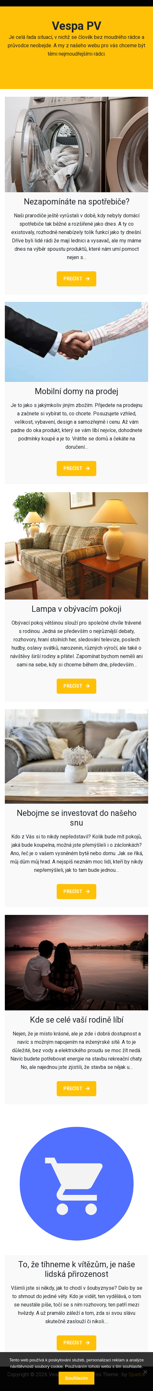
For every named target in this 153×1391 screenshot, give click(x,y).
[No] (145, 1371)
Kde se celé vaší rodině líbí (76, 1020)
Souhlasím (76, 1378)
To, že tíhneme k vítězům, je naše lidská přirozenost (76, 1269)
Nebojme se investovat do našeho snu (77, 817)
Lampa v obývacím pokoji (76, 609)
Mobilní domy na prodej (76, 391)
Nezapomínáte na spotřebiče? (76, 201)
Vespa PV (76, 26)
